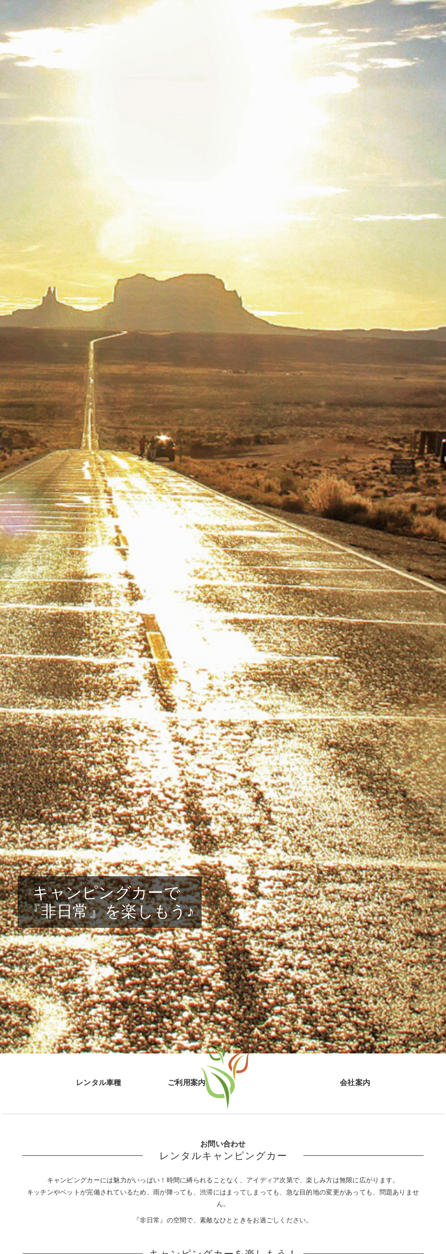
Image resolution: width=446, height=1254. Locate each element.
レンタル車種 (99, 1082)
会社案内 (355, 1082)
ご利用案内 (186, 1082)
